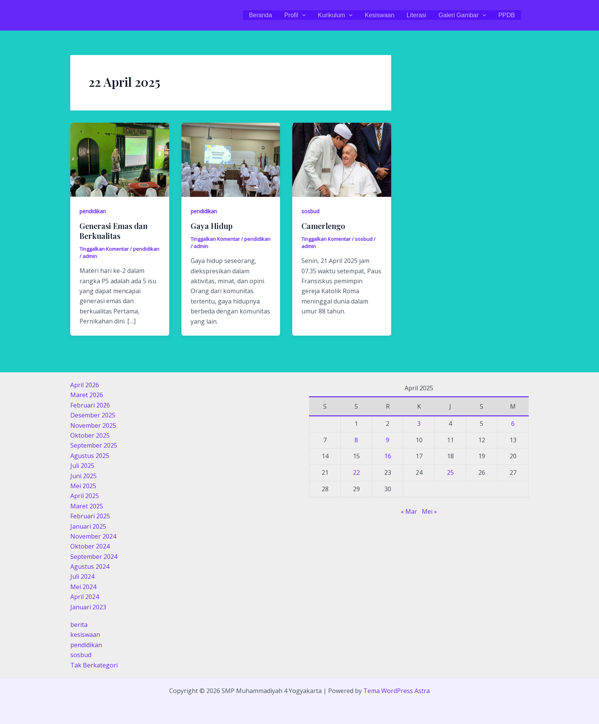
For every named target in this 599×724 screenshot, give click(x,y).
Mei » (429, 511)
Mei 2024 (83, 587)
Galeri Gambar (462, 15)
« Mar (409, 511)
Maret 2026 (86, 395)
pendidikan (92, 211)
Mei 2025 (83, 486)
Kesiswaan (379, 15)
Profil (295, 15)
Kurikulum (335, 15)
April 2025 (84, 496)
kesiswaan (85, 634)
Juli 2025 (82, 465)
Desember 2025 (92, 415)
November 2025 (93, 425)
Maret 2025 (86, 506)
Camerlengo (323, 226)
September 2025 (93, 445)
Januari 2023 (88, 607)
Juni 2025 (83, 476)
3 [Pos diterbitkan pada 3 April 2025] (419, 423)
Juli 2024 (82, 576)
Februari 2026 (90, 405)
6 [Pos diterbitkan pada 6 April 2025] (513, 423)
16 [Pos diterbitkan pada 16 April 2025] (387, 456)
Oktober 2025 (90, 435)
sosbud (310, 211)
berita (78, 624)
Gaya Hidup (212, 226)
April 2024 (84, 597)
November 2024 (93, 536)
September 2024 (93, 556)
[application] (302, 15)
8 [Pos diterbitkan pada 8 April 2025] (356, 440)
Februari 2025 (90, 516)
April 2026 (84, 385)
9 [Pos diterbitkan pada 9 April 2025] (387, 440)
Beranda (260, 15)
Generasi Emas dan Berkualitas (113, 231)
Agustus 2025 (89, 455)
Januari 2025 (88, 526)
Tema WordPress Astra (396, 691)
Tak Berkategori (94, 665)
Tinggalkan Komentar (104, 248)
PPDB (506, 15)
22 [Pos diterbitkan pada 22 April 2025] (356, 472)
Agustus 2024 (89, 566)
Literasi (416, 15)
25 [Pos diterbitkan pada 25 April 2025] (450, 472)
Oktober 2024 (90, 546)
